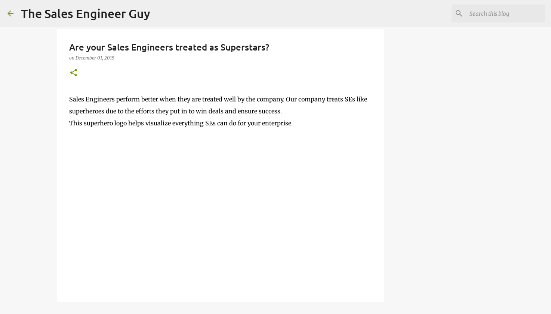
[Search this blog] (506, 13)
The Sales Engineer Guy (85, 13)
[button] (73, 73)
